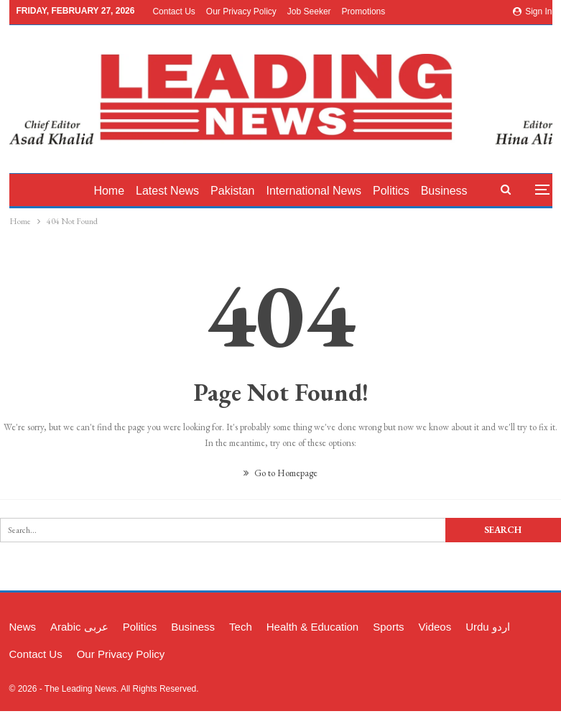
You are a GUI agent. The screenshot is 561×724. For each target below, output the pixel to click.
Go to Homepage (280, 473)
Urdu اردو (487, 627)
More (444, 191)
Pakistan (237, 191)
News (23, 627)
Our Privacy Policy (241, 11)
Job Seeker (309, 11)
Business (193, 627)
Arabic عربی (79, 627)
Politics (399, 191)
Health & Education (312, 627)
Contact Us (173, 11)
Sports (388, 627)
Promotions (364, 11)
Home (108, 191)
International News (320, 191)
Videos (435, 627)
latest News (169, 191)
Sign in (532, 11)
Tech (240, 627)
